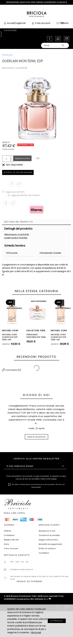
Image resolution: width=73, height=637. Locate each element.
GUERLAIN (7, 55)
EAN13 (7, 238)
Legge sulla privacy (48, 539)
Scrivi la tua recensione (17, 172)
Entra (6, 544)
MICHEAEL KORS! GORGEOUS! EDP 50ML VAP (10, 337)
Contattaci (9, 535)
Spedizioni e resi (47, 531)
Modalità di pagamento (50, 544)
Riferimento (11, 234)
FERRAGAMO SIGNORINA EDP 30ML (36, 335)
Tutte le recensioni (36, 436)
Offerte (7, 531)
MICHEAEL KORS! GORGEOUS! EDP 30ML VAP (58, 337)
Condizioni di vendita (49, 535)
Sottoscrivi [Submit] (62, 466)
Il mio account (11, 548)
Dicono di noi (36, 395)
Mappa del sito (11, 539)
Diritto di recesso (47, 548)
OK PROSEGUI (56, 621)
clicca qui (36, 632)
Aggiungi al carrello (22, 158)
